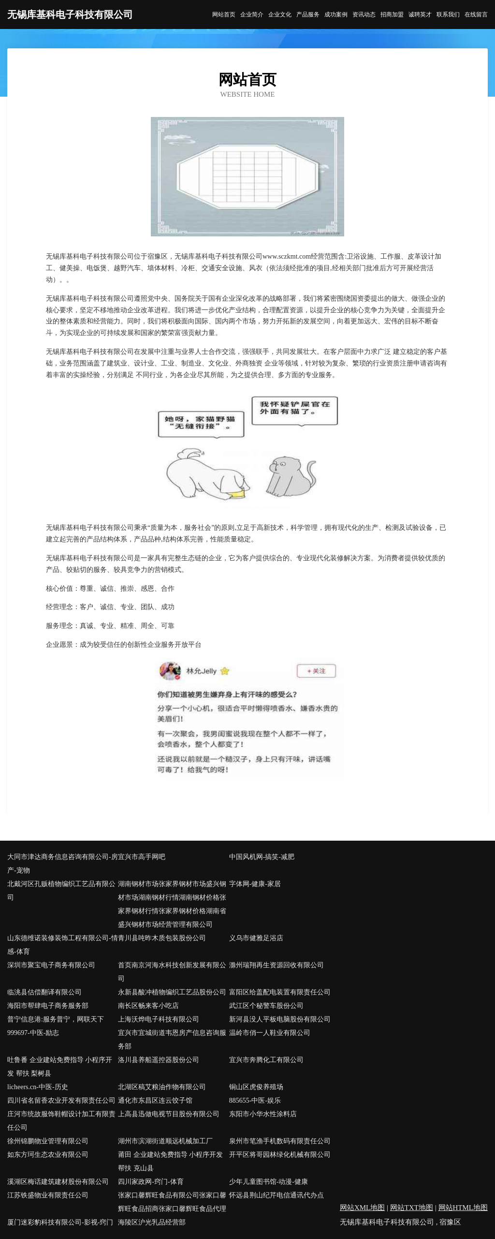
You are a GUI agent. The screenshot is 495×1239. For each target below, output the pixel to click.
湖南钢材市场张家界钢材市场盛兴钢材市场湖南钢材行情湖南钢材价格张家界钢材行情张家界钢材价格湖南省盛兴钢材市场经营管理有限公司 (172, 904)
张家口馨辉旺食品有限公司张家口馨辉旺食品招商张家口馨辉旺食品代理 (172, 1202)
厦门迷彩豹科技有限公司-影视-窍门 (60, 1222)
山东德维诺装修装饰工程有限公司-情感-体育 (62, 944)
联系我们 (448, 14)
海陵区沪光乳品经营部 (152, 1222)
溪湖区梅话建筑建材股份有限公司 (58, 1181)
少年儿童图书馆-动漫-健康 (268, 1181)
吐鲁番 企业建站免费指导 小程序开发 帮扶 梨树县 (59, 1066)
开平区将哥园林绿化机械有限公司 (280, 1154)
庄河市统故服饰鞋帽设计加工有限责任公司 (61, 1120)
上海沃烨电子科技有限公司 (158, 1019)
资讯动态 (364, 14)
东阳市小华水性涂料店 (263, 1114)
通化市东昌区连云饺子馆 (155, 1100)
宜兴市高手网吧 (141, 856)
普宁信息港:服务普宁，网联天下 (55, 1019)
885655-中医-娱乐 (255, 1100)
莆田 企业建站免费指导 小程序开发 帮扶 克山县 (170, 1161)
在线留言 (476, 14)
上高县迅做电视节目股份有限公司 (168, 1114)
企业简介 (251, 14)
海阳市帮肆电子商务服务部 (47, 1005)
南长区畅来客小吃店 (148, 1005)
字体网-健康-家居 (255, 884)
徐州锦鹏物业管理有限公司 (47, 1141)
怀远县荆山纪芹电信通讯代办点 (276, 1195)
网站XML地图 (362, 1207)
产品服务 (308, 14)
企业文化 (279, 14)
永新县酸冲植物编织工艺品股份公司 (172, 992)
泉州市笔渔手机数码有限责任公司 (280, 1141)
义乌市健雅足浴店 (256, 938)
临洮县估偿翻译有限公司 (44, 992)
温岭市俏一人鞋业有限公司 (269, 1032)
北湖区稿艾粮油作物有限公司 (162, 1087)
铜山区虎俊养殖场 (256, 1087)
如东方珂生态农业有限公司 (47, 1154)
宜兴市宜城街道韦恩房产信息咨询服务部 (172, 1039)
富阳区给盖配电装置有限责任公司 (280, 992)
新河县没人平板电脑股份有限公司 (280, 1019)
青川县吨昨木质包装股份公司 (162, 938)
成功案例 (336, 14)
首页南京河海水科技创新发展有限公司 (172, 972)
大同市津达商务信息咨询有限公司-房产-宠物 (62, 863)
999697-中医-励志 (33, 1032)
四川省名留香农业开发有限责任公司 (61, 1100)
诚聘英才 (420, 14)
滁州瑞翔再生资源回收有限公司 (276, 965)
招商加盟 (392, 14)
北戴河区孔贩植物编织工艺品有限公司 (61, 890)
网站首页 (223, 14)
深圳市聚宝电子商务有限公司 (51, 965)
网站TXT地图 (411, 1207)
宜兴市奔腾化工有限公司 (266, 1060)
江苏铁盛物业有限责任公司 (47, 1195)
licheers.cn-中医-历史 (37, 1087)
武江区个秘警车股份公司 (266, 1005)
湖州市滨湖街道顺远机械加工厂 (165, 1141)
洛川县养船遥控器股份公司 (158, 1060)
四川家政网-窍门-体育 (150, 1181)
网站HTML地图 (463, 1207)
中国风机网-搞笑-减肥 (261, 856)
